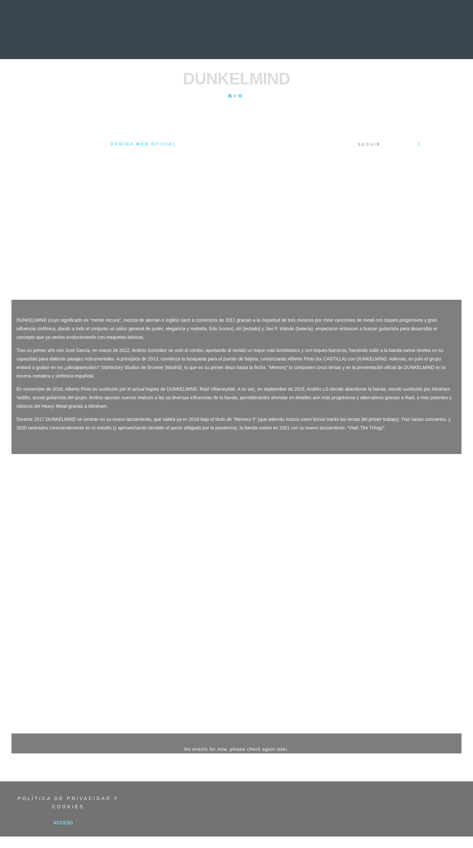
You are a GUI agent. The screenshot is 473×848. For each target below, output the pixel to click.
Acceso (63, 822)
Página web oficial (143, 144)
